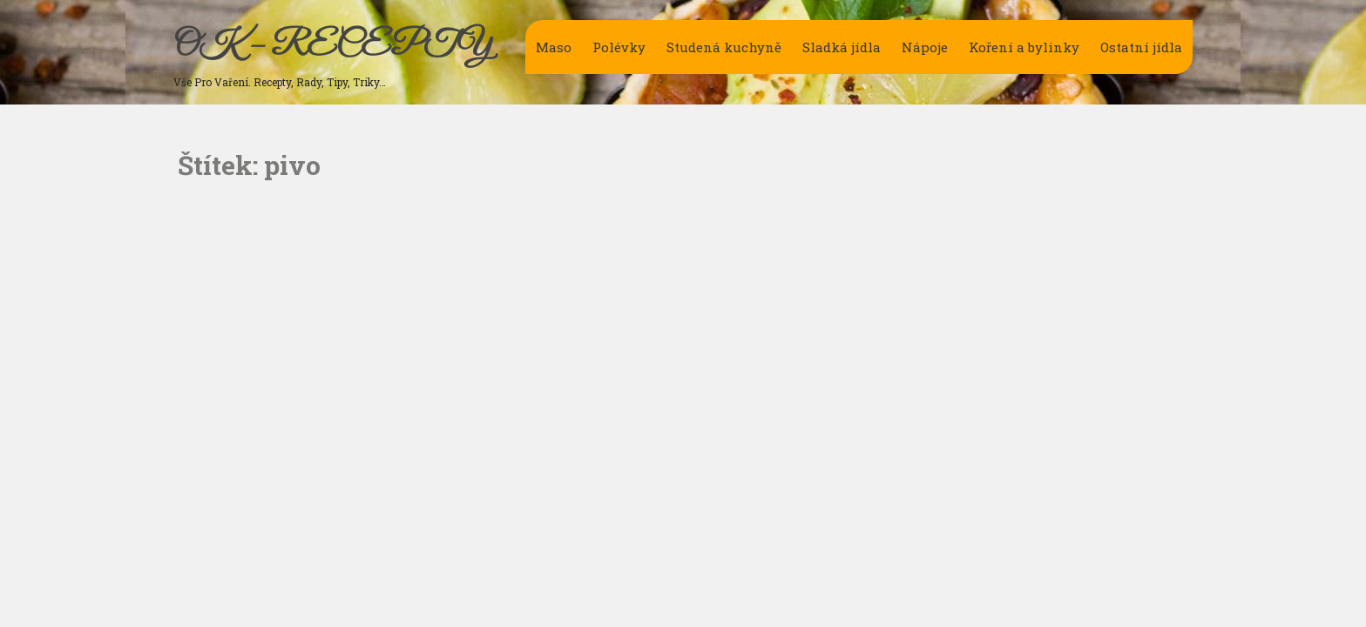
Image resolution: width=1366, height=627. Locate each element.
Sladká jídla (841, 47)
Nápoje (925, 47)
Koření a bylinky (1024, 47)
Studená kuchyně (723, 47)
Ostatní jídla (1141, 47)
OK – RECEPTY (332, 46)
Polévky (619, 47)
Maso (553, 47)
